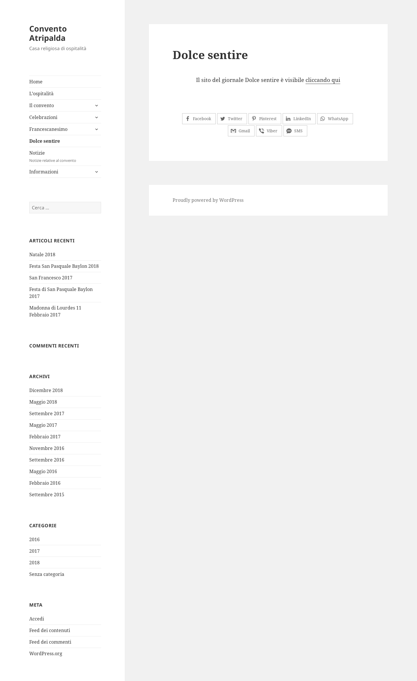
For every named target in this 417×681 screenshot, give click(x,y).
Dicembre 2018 (46, 390)
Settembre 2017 (46, 413)
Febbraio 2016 (45, 483)
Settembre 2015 (46, 494)
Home (36, 81)
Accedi (36, 619)
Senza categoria (46, 574)
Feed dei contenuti (49, 630)
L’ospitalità (41, 93)
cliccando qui (323, 80)
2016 (34, 539)
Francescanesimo (48, 129)
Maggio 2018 (43, 402)
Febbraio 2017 (45, 436)
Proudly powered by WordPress (208, 200)
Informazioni (43, 172)
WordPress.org (45, 653)
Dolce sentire (44, 141)
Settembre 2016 (46, 460)
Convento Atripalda (48, 33)
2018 (34, 562)
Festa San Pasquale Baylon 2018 (64, 266)
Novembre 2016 (46, 448)
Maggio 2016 (43, 471)
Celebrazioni (43, 117)
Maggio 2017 (43, 425)
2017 (34, 551)
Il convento (41, 105)
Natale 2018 (42, 254)
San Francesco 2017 (50, 277)
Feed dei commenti (50, 642)
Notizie (65, 156)
